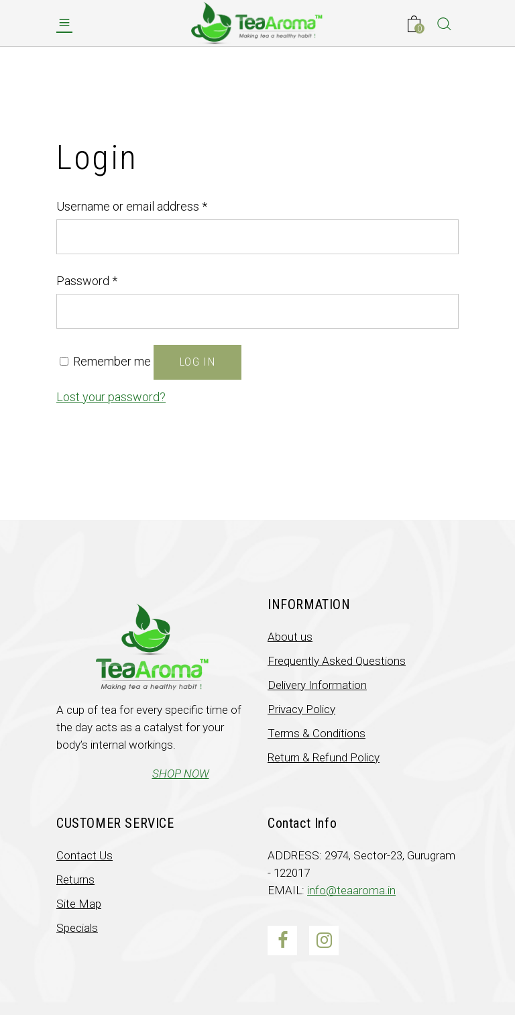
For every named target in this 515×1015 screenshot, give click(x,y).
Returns (75, 879)
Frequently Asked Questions (337, 660)
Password (86, 281)
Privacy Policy (301, 709)
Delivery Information (317, 685)
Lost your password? (111, 397)
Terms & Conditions (316, 733)
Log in (197, 361)
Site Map (78, 903)
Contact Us (84, 855)
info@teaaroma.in (351, 890)
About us (290, 636)
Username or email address (131, 206)
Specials (77, 927)
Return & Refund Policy (324, 757)
